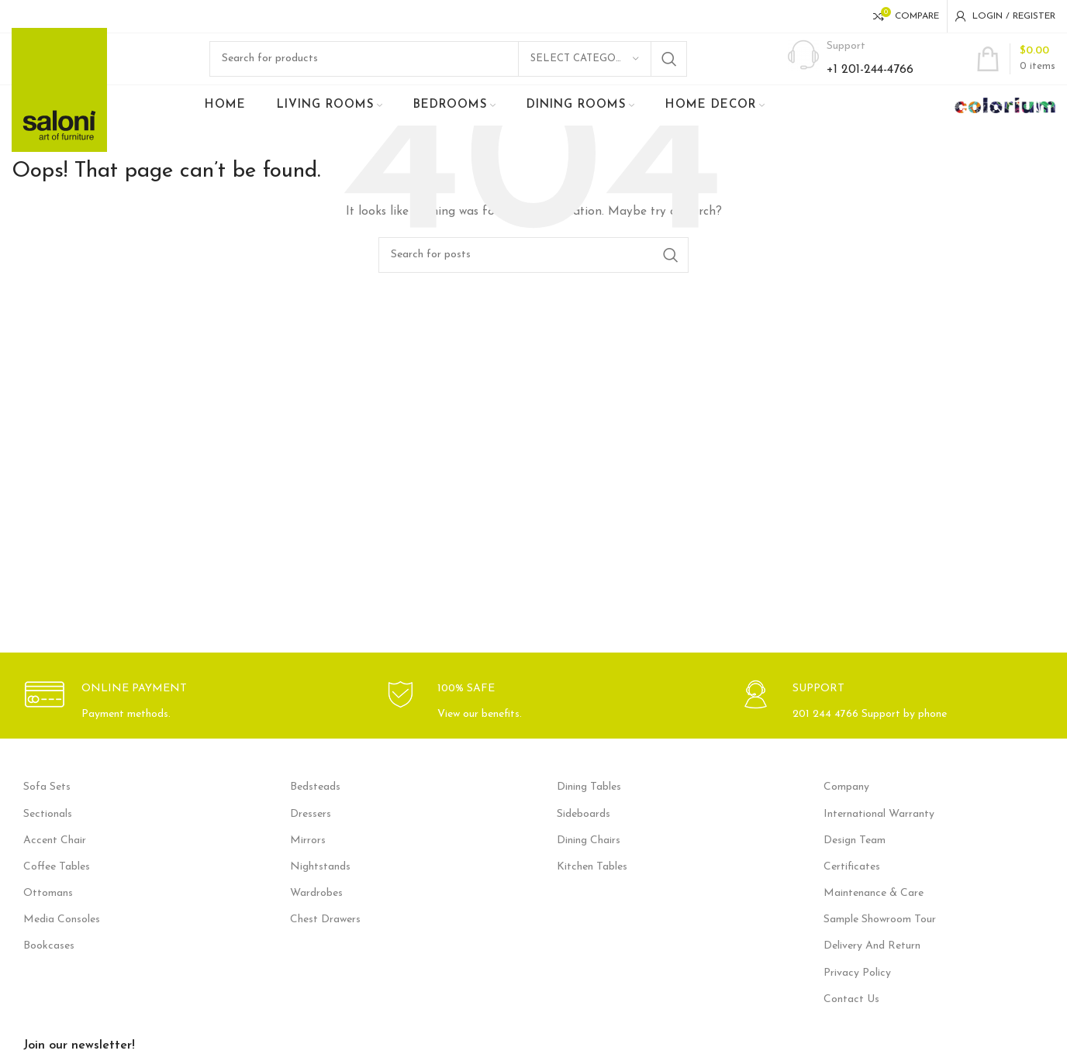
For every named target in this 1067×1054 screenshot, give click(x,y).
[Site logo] (59, 99)
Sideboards (583, 833)
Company (846, 805)
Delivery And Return (872, 965)
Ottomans (48, 912)
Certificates (852, 885)
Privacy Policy (857, 991)
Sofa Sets (47, 805)
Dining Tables (589, 805)
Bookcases (48, 965)
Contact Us (851, 1018)
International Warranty (879, 833)
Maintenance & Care (874, 912)
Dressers (310, 833)
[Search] (448, 68)
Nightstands (320, 885)
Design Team (855, 859)
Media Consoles (61, 938)
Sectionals (47, 833)
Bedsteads (315, 805)
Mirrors (308, 859)
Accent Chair (54, 859)
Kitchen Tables (592, 885)
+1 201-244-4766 (870, 79)
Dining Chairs (588, 859)
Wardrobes (316, 912)
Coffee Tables (56, 885)
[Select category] (584, 68)
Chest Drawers (325, 938)
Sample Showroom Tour (880, 938)
